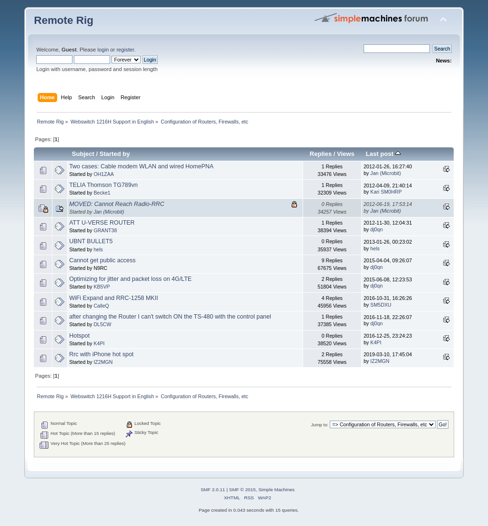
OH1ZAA (103, 174)
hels (97, 249)
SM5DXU (380, 305)
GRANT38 (105, 230)
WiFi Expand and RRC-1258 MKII (113, 298)
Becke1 (101, 193)
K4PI (98, 343)
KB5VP (101, 286)
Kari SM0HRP (386, 192)
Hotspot (79, 335)
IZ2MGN (102, 362)
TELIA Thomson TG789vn (103, 185)
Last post (383, 153)
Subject (83, 153)
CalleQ (101, 306)
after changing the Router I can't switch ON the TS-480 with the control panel (170, 316)
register (125, 49)
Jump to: (320, 424)
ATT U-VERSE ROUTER (101, 222)
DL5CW (102, 324)
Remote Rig (63, 20)
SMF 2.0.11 (213, 489)
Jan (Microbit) (385, 173)
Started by (115, 153)
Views (346, 153)
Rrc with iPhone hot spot (101, 354)
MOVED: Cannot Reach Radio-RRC (116, 204)
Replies (321, 153)
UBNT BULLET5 (90, 241)
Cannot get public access (102, 260)
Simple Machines (276, 489)
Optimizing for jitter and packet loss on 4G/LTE (130, 279)
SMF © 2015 (242, 489)
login (103, 49)
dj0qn (376, 229)
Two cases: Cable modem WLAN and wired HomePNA (141, 166)
